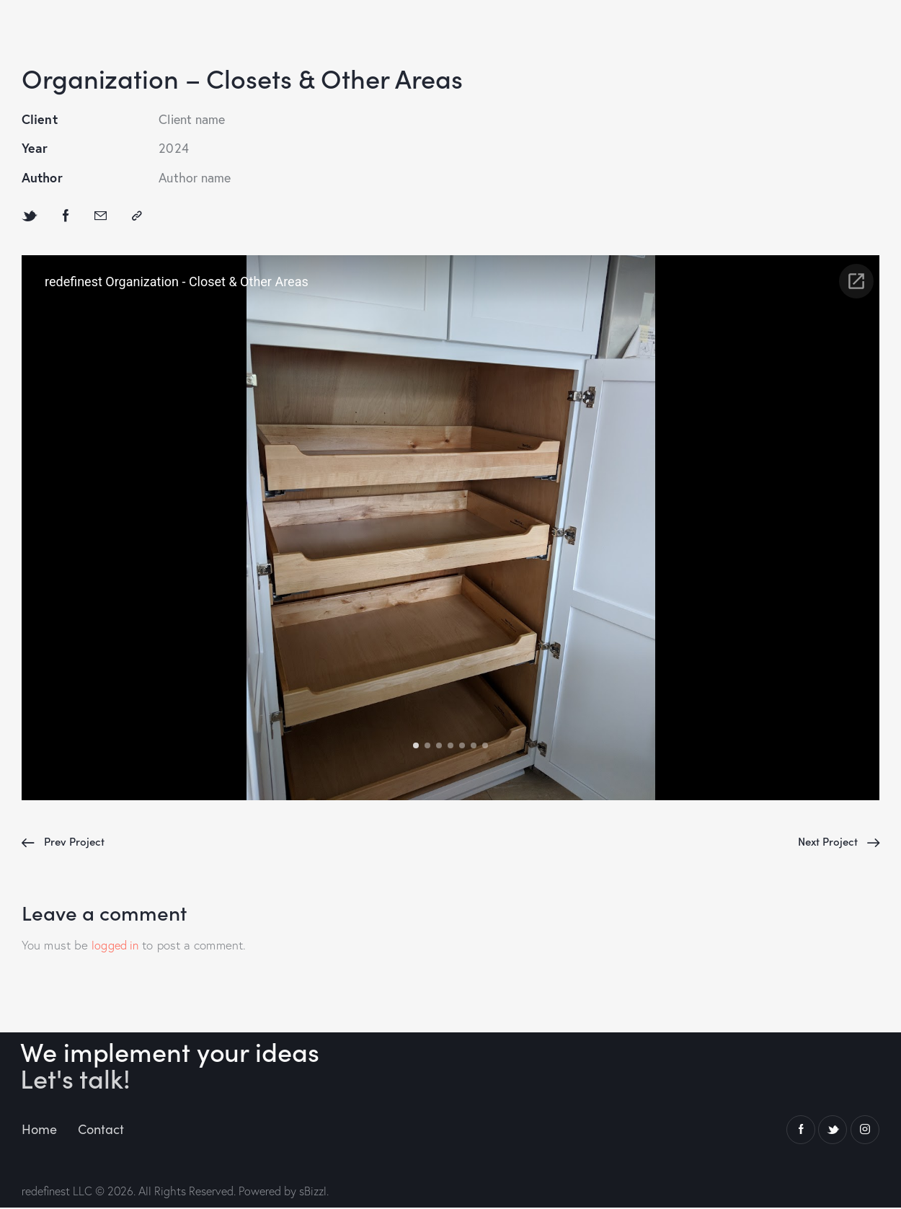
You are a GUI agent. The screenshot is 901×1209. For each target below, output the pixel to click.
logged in (116, 947)
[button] (137, 216)
